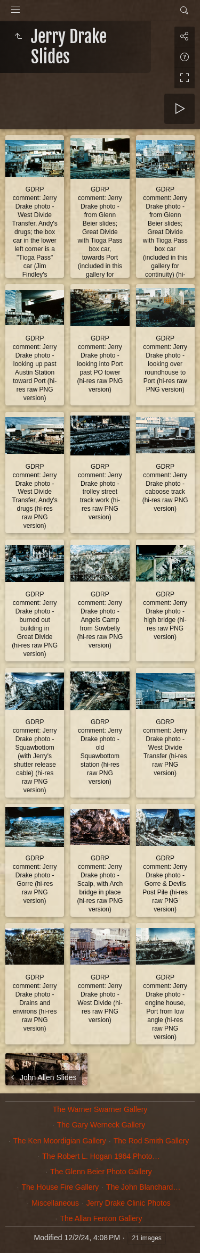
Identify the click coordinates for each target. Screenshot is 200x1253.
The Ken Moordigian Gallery (59, 1140)
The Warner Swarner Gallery (100, 1109)
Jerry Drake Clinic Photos (128, 1203)
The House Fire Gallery (60, 1187)
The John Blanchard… (143, 1187)
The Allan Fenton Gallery (101, 1218)
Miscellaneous (55, 1203)
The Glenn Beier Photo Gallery (101, 1171)
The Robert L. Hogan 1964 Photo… (100, 1156)
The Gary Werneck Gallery (101, 1125)
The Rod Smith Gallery (151, 1140)
